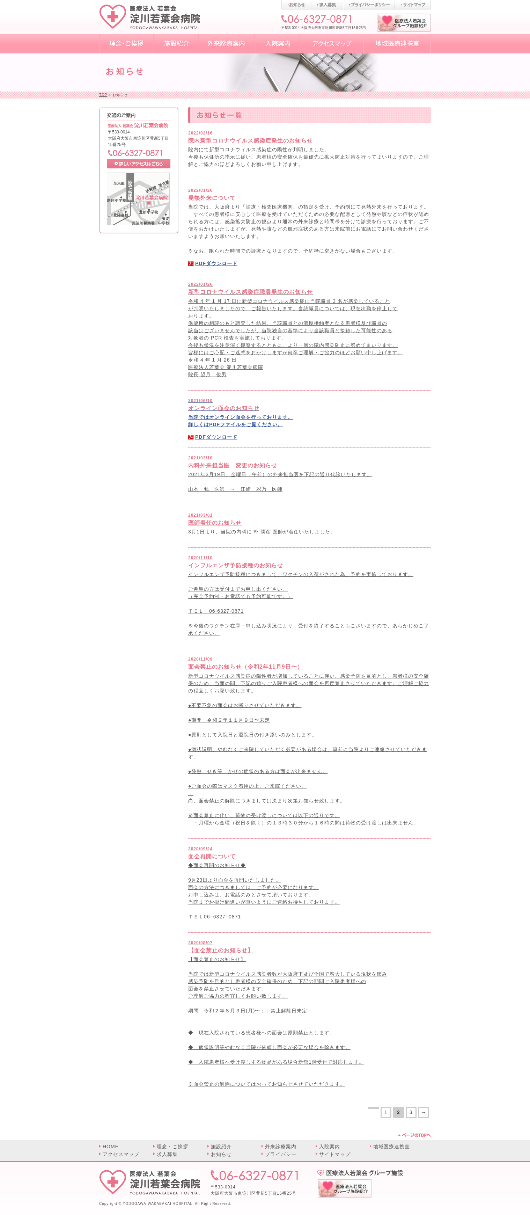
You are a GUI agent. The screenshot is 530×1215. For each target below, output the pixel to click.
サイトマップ (335, 1154)
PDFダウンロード (216, 263)
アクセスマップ (121, 1154)
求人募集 (167, 1154)
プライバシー (280, 1154)
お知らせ (221, 1154)
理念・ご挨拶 (172, 1146)
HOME (111, 1146)
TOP (103, 95)
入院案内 (329, 1146)
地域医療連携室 (391, 1146)
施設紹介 (221, 1146)
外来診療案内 (280, 1146)
